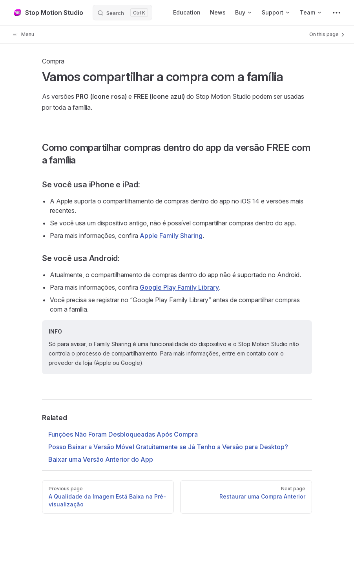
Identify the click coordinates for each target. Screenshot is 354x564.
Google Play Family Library (179, 287)
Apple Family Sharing (171, 235)
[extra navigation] (336, 12)
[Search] (122, 12)
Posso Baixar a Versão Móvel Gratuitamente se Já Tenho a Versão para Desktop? (168, 447)
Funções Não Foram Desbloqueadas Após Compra (123, 434)
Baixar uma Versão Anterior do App (100, 459)
